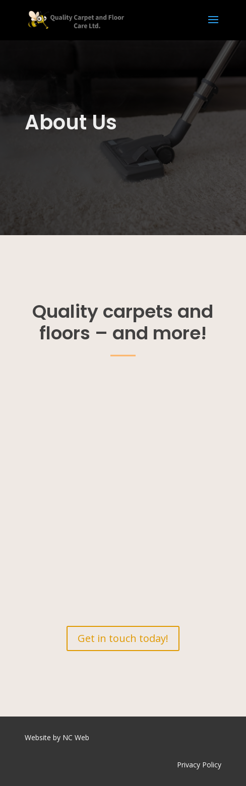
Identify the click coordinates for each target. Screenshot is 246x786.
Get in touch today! (123, 638)
